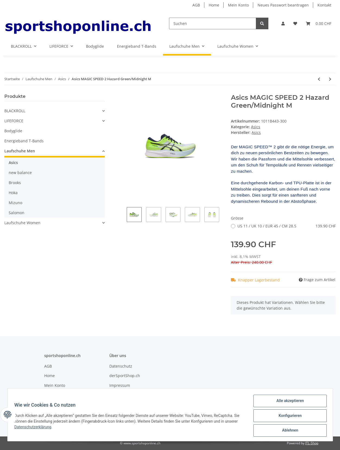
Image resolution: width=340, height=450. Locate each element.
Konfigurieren (288, 416)
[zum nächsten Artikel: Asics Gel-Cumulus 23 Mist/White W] (330, 79)
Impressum (119, 385)
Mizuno (15, 202)
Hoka (13, 192)
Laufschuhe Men (19, 150)
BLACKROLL (14, 110)
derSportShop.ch (124, 375)
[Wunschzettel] (295, 23)
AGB (196, 5)
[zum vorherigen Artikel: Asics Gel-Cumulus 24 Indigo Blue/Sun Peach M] (319, 79)
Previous (122, 216)
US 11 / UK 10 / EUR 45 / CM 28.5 (286, 226)
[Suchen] (212, 23)
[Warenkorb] (318, 23)
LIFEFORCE (13, 120)
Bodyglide (13, 130)
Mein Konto (238, 5)
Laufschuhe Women (22, 222)
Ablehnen (288, 431)
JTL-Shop (311, 443)
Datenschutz (120, 366)
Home (214, 5)
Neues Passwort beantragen (283, 5)
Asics (255, 126)
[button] (283, 23)
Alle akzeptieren (288, 402)
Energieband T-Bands (24, 140)
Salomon (16, 212)
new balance (20, 172)
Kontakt (324, 5)
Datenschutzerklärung (34, 428)
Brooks (15, 182)
